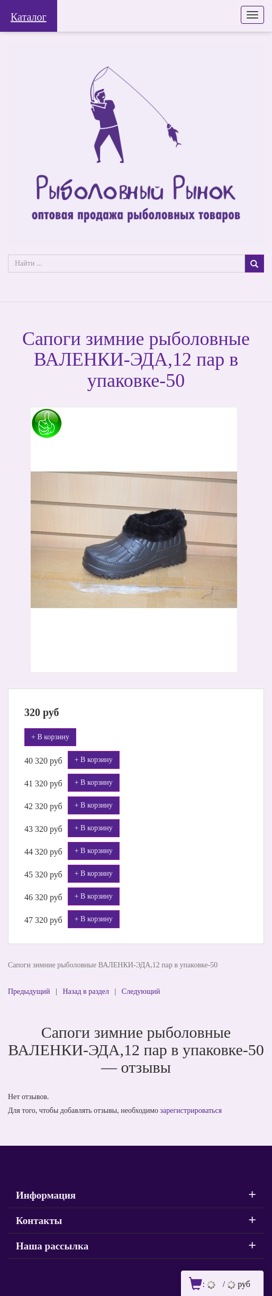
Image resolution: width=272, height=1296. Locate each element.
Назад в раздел (85, 991)
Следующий (141, 991)
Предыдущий (29, 991)
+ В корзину (50, 737)
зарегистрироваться (191, 1110)
